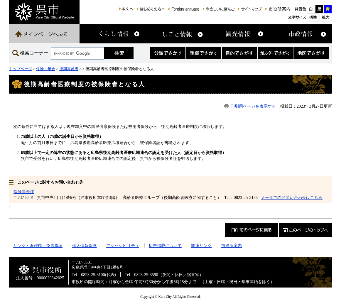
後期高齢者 (68, 69)
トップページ (20, 69)
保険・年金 (45, 69)
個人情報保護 (84, 245)
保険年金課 (23, 191)
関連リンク (201, 245)
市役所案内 (231, 245)
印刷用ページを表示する (253, 106)
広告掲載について (165, 245)
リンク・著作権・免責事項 (38, 245)
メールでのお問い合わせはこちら (292, 197)
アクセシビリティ (122, 245)
